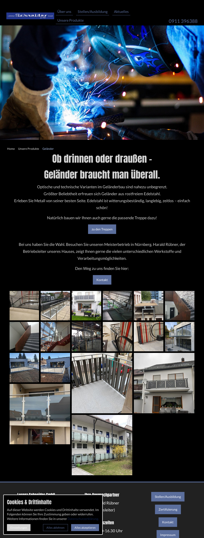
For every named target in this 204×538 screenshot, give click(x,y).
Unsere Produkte (70, 20)
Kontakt (102, 280)
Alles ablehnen (55, 527)
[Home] (11, 149)
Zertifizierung (168, 509)
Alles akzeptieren (85, 527)
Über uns (64, 11)
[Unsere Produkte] (28, 149)
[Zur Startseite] (30, 12)
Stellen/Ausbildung (93, 11)
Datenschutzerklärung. (83, 519)
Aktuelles (121, 11)
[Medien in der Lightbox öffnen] (24, 305)
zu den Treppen (102, 229)
